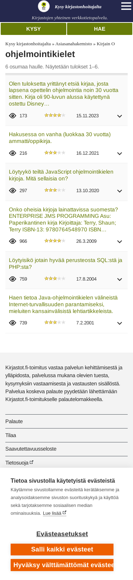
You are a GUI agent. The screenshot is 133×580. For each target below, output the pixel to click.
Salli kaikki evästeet (62, 549)
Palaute (14, 421)
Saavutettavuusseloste (30, 449)
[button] (120, 118)
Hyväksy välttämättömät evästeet (63, 565)
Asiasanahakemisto (73, 43)
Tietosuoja (16, 463)
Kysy (33, 29)
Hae (99, 29)
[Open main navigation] (126, 6)
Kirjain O (106, 43)
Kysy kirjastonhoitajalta (28, 43)
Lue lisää (52, 513)
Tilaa (10, 435)
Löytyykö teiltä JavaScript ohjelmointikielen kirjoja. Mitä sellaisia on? (61, 175)
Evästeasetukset (62, 534)
